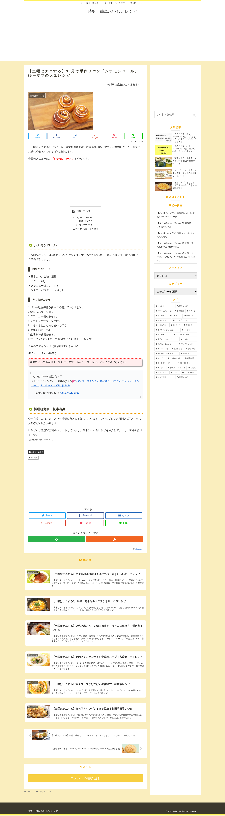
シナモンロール (84, 217)
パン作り (34, 459)
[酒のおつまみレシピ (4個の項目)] (165, 344)
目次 (79, 211)
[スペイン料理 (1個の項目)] (189, 372)
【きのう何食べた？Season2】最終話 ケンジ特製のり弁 (176, 225)
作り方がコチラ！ (88, 225)
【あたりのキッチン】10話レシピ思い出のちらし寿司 (176, 235)
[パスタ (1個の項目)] (174, 372)
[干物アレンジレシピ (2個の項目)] (177, 368)
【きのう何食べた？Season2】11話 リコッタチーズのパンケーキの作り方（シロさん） (176, 256)
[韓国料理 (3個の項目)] (191, 349)
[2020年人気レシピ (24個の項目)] (163, 311)
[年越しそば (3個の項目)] (188, 353)
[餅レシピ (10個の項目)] (175, 325)
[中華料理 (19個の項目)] (179, 311)
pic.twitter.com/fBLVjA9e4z (55, 386)
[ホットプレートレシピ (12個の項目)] (184, 320)
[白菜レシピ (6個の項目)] (190, 325)
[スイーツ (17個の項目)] (191, 311)
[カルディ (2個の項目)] (160, 368)
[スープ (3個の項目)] (160, 358)
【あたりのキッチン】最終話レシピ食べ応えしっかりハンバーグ (176, 215)
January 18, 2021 (69, 393)
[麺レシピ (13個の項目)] (161, 316)
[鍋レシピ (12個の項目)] (190, 316)
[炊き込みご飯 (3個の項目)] (175, 358)
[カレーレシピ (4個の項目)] (162, 349)
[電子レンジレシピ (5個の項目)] (166, 339)
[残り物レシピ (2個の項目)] (187, 363)
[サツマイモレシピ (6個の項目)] (185, 335)
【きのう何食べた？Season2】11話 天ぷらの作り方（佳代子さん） (176, 245)
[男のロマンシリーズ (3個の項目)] (166, 353)
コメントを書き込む (85, 779)
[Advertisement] (112, 41)
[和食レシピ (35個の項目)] (164, 306)
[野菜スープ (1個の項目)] (161, 372)
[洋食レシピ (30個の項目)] (186, 306)
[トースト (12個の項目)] (176, 316)
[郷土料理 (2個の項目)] (190, 358)
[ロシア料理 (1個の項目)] (164, 377)
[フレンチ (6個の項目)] (188, 330)
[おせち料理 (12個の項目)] (161, 325)
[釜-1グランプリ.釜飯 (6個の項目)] (167, 330)
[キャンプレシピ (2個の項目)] (165, 363)
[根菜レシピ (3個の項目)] (177, 349)
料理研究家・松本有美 (87, 229)
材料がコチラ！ (87, 221)
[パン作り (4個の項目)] (188, 339)
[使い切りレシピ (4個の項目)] (187, 344)
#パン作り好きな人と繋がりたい (93, 381)
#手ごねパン (119, 381)
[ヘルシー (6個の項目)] (163, 335)
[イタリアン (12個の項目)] (162, 320)
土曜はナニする (37, 453)
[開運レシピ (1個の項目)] (186, 377)
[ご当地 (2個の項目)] (192, 368)
